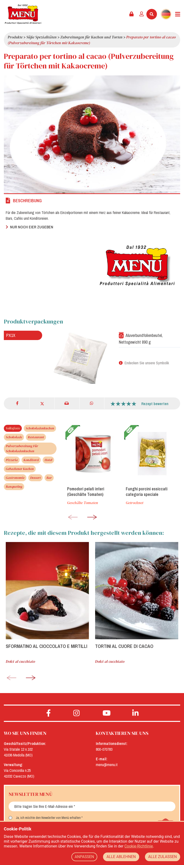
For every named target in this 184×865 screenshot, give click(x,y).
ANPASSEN (84, 856)
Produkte (15, 37)
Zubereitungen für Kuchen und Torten (91, 37)
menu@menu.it (107, 764)
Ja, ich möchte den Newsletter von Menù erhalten (48, 818)
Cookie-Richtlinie (138, 846)
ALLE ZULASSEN (162, 856)
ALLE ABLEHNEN (121, 856)
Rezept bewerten (154, 403)
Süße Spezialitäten (41, 37)
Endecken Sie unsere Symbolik (147, 362)
